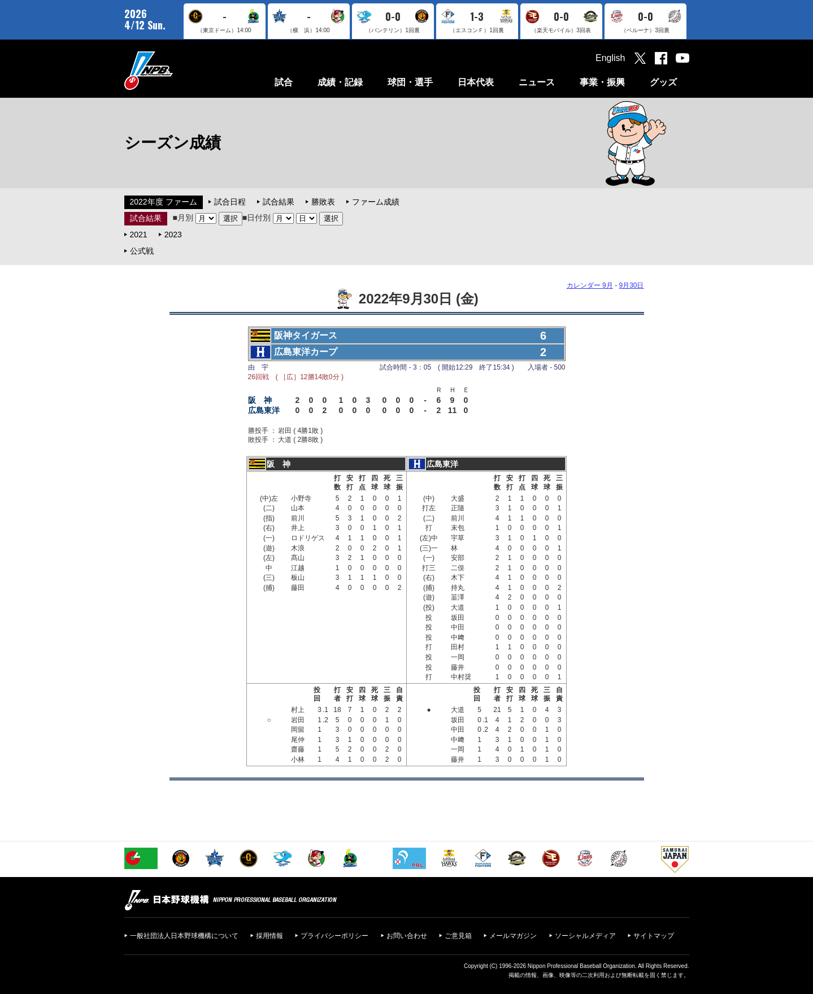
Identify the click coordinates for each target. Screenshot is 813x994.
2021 (138, 234)
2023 (173, 234)
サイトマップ (653, 936)
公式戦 (142, 250)
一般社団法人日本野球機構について (184, 936)
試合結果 (278, 201)
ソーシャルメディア (585, 936)
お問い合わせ (406, 936)
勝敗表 (323, 201)
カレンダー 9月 (590, 285)
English (610, 58)
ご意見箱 (458, 936)
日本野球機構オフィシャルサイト (176, 70)
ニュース (537, 82)
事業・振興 (602, 82)
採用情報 (269, 936)
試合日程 (230, 201)
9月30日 (631, 285)
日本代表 (476, 82)
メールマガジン (513, 936)
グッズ (663, 82)
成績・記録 (340, 82)
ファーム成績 (375, 201)
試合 (284, 82)
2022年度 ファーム (163, 201)
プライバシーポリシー (334, 936)
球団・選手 (410, 82)
